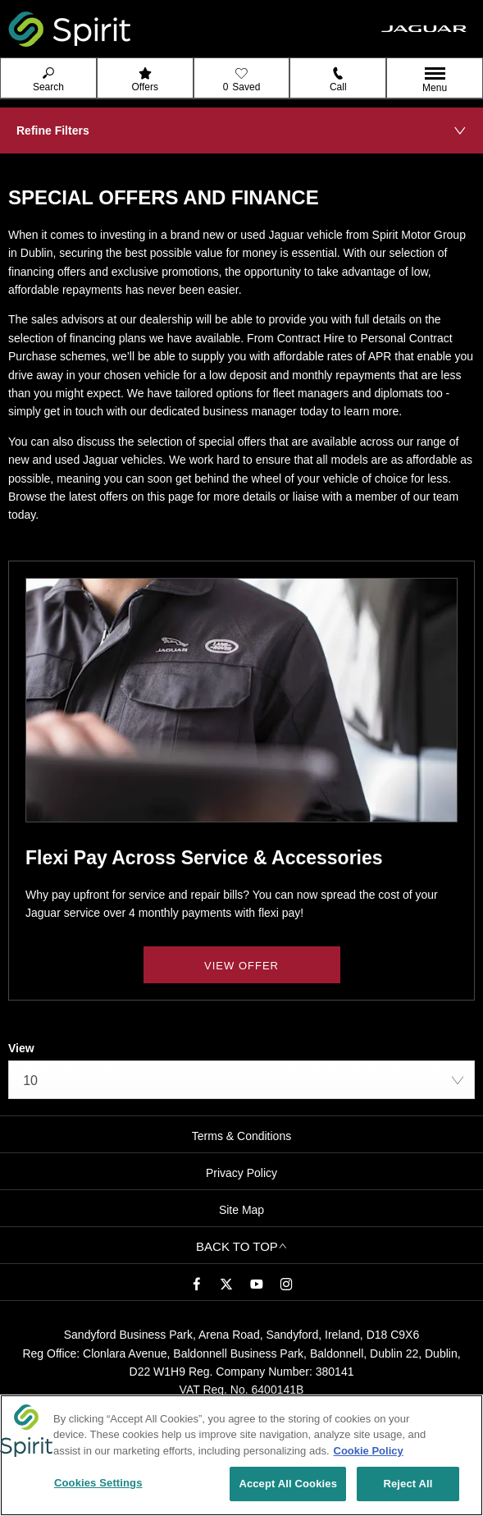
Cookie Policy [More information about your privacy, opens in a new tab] (368, 1451)
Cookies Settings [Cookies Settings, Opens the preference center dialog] (98, 1484)
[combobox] (241, 1079)
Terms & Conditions (241, 1136)
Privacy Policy (241, 1172)
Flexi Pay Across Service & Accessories (204, 857)
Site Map (241, 1209)
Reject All (407, 1485)
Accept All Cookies (288, 1485)
